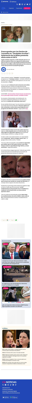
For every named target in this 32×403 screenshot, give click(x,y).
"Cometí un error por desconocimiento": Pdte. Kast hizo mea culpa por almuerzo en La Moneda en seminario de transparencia (15, 262)
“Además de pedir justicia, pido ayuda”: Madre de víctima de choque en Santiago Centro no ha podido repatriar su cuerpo (14, 356)
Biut (27, 108)
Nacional (5, 244)
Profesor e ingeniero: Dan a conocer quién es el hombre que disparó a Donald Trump (14, 360)
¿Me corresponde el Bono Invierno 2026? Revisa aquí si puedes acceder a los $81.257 (15, 305)
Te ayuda (6, 288)
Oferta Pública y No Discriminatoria (11, 393)
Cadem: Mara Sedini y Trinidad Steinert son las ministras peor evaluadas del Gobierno (14, 350)
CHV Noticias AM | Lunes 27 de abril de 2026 (13, 352)
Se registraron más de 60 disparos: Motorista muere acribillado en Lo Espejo (14, 284)
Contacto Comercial (7, 389)
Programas (11, 8)
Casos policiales (7, 266)
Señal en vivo (27, 8)
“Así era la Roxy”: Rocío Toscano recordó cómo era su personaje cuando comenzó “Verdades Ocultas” (16, 94)
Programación (19, 8)
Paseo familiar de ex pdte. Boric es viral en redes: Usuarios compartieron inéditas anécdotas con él (14, 363)
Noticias (3, 22)
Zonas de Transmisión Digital (9, 391)
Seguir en (5, 220)
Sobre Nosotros (6, 387)
